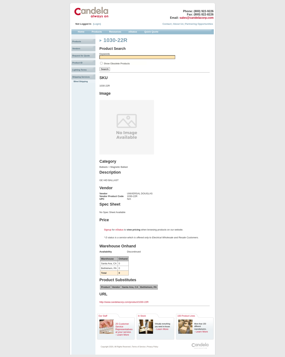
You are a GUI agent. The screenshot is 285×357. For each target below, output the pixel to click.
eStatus (119, 229)
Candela (91, 12)
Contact (166, 24)
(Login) (97, 24)
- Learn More (122, 334)
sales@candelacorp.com (197, 17)
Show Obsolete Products (117, 63)
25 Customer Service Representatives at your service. (124, 327)
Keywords (104, 54)
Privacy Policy (152, 347)
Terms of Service (138, 347)
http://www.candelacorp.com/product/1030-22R (123, 302)
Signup (107, 229)
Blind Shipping (81, 81)
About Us (178, 24)
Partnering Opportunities (199, 24)
